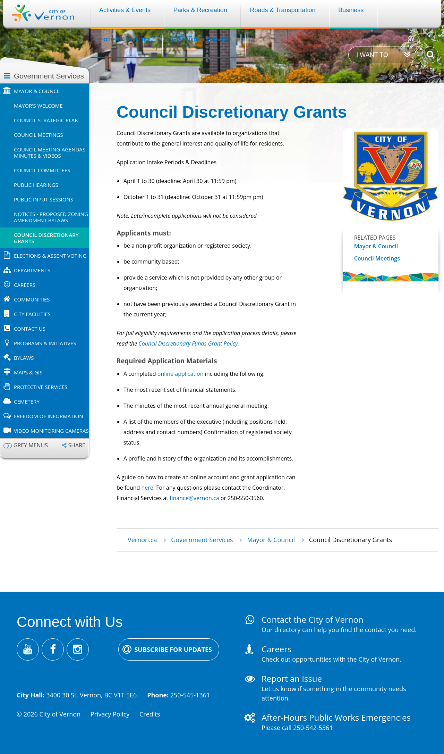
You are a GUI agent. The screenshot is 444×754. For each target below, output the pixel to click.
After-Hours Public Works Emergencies (336, 717)
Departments (32, 270)
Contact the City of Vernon (313, 619)
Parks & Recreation (200, 10)
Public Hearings (36, 184)
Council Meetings (38, 134)
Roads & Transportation (282, 10)
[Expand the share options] (73, 445)
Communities (32, 299)
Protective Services (41, 386)
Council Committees (42, 170)
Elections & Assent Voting (50, 255)
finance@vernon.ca (194, 498)
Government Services (202, 39)
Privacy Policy (110, 714)
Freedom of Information (48, 416)
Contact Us (29, 328)
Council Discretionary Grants (46, 238)
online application (180, 374)
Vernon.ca (142, 540)
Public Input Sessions (43, 199)
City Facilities (32, 313)
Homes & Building (124, 39)
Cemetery (27, 401)
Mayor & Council (37, 91)
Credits (149, 714)
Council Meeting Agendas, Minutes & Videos (50, 152)
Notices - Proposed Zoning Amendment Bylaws (51, 217)
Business (351, 10)
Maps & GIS (28, 372)
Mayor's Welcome (38, 105)
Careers (24, 284)
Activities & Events (125, 10)
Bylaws (24, 357)
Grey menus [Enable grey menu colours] (31, 445)
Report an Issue (292, 678)
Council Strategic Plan (46, 120)
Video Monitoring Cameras (51, 430)
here (147, 487)
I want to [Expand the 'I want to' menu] (372, 54)
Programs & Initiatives (45, 343)
